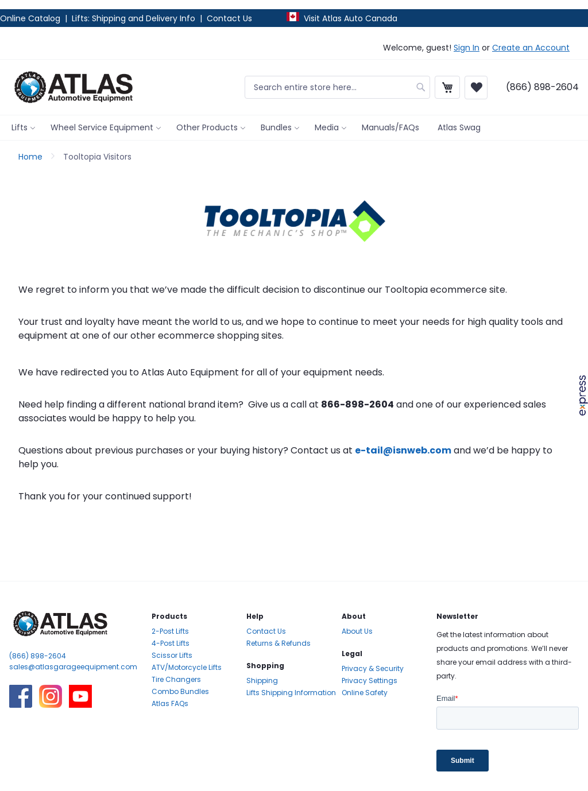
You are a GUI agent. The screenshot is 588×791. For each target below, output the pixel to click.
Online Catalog (31, 18)
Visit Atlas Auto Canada (350, 18)
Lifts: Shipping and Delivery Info (133, 18)
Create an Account (531, 47)
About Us (357, 631)
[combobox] (337, 87)
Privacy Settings (369, 680)
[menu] (294, 127)
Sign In (466, 47)
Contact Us (229, 18)
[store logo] (73, 87)
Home (31, 156)
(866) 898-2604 (37, 656)
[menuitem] (22, 127)
